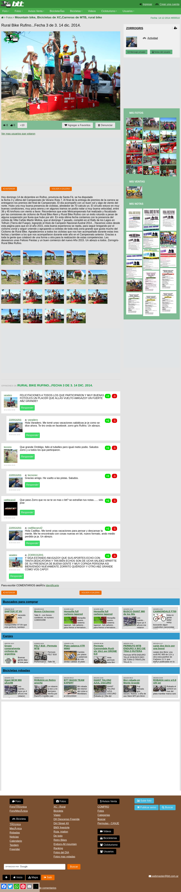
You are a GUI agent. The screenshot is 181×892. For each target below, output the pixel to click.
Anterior (9, 189)
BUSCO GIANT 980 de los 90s (134, 612)
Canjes (8, 636)
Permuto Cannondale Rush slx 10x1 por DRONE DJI (105, 649)
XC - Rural (60, 806)
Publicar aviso (146, 807)
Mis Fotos (136, 113)
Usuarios (128, 11)
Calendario (16, 841)
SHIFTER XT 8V (13, 611)
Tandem (14, 845)
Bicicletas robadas (16, 670)
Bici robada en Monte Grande (131, 681)
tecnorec (8, 447)
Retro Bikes (60, 840)
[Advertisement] (59, 160)
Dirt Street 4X (61, 823)
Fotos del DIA (61, 852)
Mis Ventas (137, 181)
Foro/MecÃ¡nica (19, 811)
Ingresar (147, 4)
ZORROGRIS (15, 420)
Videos (92, 11)
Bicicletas (76, 11)
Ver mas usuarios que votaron (18, 133)
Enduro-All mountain (65, 844)
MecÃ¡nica (16, 828)
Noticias (14, 836)
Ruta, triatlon (61, 831)
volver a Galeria (61, 189)
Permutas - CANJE (108, 823)
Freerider (15, 849)
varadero (8, 395)
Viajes (57, 815)
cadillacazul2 (10, 500)
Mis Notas (136, 203)
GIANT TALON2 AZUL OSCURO (102, 681)
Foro (5, 11)
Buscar (102, 819)
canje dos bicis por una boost (164, 647)
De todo (58, 835)
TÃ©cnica (15, 824)
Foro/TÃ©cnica (18, 806)
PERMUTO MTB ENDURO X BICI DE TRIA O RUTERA (134, 648)
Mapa (33, 877)
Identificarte (52, 585)
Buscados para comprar (20, 601)
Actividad (152, 38)
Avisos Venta (35, 11)
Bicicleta (19, 819)
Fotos (18, 11)
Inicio (17, 877)
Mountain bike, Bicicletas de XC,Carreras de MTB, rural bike (58, 17)
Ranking (58, 848)
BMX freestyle (62, 827)
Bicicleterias (108, 838)
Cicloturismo (109, 11)
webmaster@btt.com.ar (163, 876)
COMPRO (103, 806)
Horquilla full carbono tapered (73, 612)
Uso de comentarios (45, 888)
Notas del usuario (161, 52)
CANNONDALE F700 (164, 611)
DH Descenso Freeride (67, 819)
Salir (48, 877)
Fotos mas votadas (64, 856)
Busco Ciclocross (44, 611)
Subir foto (144, 800)
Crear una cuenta (169, 4)
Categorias (104, 815)
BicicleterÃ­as (57, 11)
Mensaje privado (136, 52)
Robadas (15, 832)
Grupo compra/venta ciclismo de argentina (12, 649)
